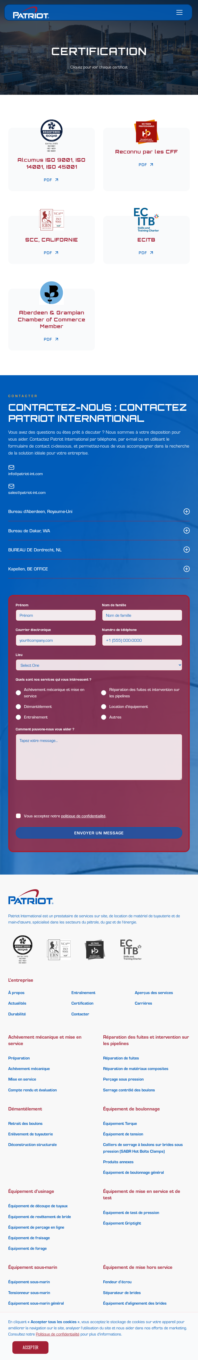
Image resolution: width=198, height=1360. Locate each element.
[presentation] (55, 796)
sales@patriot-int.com (27, 492)
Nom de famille (114, 605)
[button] (178, 12)
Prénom (22, 605)
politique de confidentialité (83, 815)
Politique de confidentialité (57, 1334)
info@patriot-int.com (25, 473)
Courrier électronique (33, 629)
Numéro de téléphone (119, 629)
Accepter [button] (30, 1347)
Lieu (19, 654)
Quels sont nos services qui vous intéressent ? (53, 679)
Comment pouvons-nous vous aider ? (45, 729)
